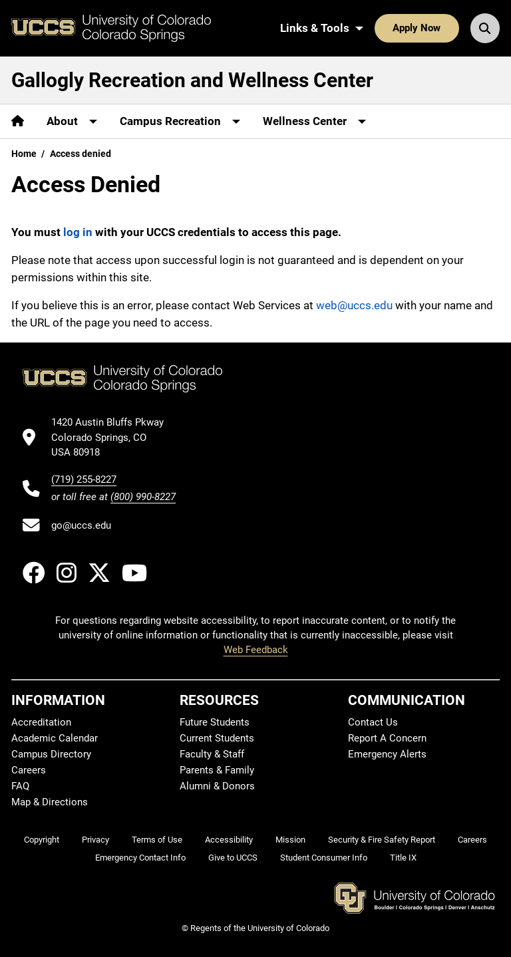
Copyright (41, 840)
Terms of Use (157, 840)
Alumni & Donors (217, 786)
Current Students (217, 738)
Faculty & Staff (212, 754)
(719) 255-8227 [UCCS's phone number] (83, 479)
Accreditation (41, 722)
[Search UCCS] (485, 28)
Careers (28, 770)
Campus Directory (51, 754)
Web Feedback (256, 650)
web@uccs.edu (354, 305)
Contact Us (373, 722)
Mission (290, 840)
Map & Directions (49, 802)
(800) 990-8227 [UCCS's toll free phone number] (143, 497)
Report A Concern (387, 738)
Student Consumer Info (323, 858)
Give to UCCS (232, 858)
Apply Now (416, 28)
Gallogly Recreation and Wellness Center (192, 80)
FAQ (20, 786)
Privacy (95, 840)
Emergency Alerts (387, 754)
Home (24, 153)
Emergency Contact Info (140, 858)
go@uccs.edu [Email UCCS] (81, 525)
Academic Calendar (54, 738)
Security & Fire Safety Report (381, 840)
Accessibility (229, 840)
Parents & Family (217, 770)
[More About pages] (71, 121)
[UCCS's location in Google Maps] (113, 437)
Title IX (403, 858)
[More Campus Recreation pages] (180, 121)
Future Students (215, 722)
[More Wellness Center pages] (314, 121)
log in (77, 232)
